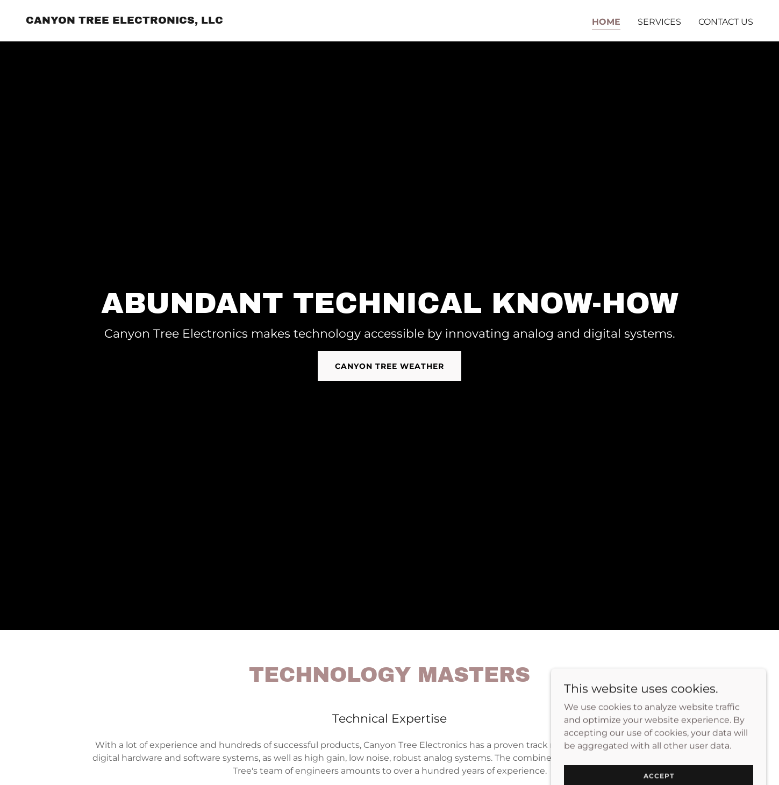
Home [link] (606, 22)
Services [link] (659, 22)
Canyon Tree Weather (389, 366)
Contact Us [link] (725, 22)
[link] (124, 21)
